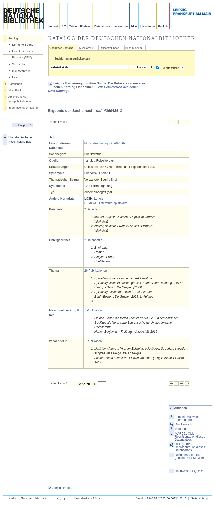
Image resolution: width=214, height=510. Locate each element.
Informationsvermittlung (23, 107)
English (163, 26)
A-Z (63, 26)
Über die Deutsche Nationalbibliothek (20, 139)
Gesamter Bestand (61, 47)
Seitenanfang (199, 498)
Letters (98, 198)
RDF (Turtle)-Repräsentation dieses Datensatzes (190, 447)
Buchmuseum (133, 47)
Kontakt (53, 26)
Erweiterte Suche (23, 51)
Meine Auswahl (21, 70)
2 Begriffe (90, 209)
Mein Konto (147, 26)
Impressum (121, 26)
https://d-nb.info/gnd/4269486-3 (105, 143)
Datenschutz (102, 26)
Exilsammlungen (109, 47)
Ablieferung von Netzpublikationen (19, 99)
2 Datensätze (93, 240)
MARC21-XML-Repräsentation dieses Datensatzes (190, 436)
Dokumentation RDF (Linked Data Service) (189, 456)
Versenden (182, 429)
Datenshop (15, 83)
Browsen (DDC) (22, 57)
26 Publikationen (95, 270)
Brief (114, 179)
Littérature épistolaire (113, 203)
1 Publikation (93, 310)
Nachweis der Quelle (189, 471)
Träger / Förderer (80, 26)
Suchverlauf (19, 64)
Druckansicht (183, 424)
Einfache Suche (22, 44)
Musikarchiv (86, 47)
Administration (60, 488)
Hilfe (134, 26)
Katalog (13, 38)
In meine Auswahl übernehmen (187, 418)
